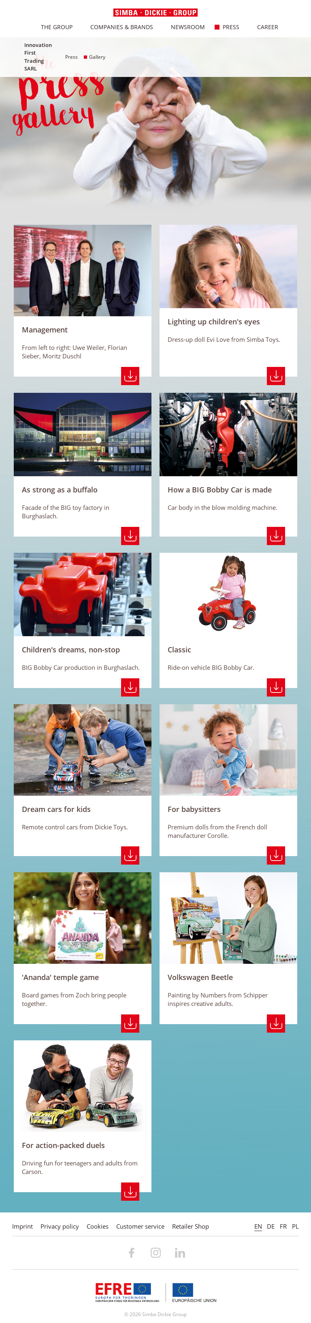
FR (283, 1226)
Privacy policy (59, 1226)
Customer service (140, 1226)
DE (271, 1226)
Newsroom (183, 27)
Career (263, 27)
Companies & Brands (117, 27)
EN (258, 1226)
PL (295, 1226)
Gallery (94, 56)
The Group (52, 27)
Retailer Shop (190, 1226)
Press (226, 27)
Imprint (22, 1226)
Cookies (98, 1226)
